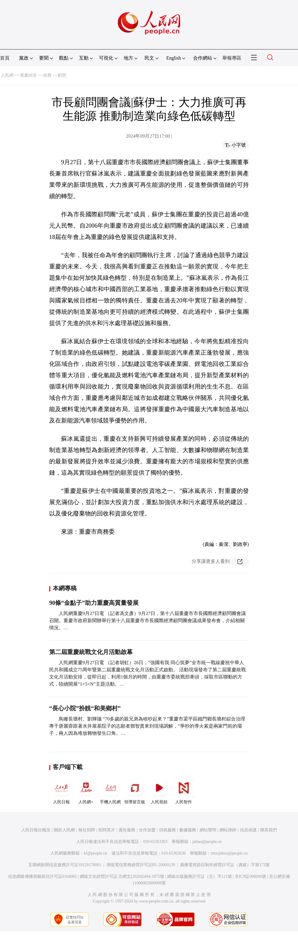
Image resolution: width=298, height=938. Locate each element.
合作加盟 (147, 830)
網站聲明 (208, 830)
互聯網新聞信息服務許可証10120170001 (64, 865)
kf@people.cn (95, 853)
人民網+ (85, 790)
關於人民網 (64, 830)
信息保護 (248, 830)
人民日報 (61, 790)
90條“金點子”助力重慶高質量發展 (94, 603)
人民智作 (183, 790)
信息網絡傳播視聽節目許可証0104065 (42, 876)
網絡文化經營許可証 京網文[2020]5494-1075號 (122, 876)
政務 (47, 75)
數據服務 (187, 830)
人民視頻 (159, 790)
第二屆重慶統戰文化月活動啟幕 (91, 652)
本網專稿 (65, 588)
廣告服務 (127, 830)
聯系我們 (268, 830)
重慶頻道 (28, 75)
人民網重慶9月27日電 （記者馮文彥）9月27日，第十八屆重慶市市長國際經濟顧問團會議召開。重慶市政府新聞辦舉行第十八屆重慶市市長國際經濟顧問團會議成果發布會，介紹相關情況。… (147, 620)
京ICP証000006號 (250, 876)
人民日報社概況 (35, 830)
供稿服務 (167, 830)
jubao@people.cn (207, 841)
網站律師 (228, 830)
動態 (62, 75)
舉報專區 (231, 57)
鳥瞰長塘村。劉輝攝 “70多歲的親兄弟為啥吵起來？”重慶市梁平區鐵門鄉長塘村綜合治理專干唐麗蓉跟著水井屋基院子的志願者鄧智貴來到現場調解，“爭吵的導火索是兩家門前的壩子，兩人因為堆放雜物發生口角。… (147, 726)
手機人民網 (110, 790)
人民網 (7, 75)
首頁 (5, 57)
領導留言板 (134, 790)
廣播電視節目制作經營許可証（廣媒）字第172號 (225, 865)
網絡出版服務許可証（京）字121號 (199, 876)
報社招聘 (86, 830)
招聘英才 (106, 830)
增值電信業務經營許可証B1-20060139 (140, 865)
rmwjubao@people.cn (229, 853)
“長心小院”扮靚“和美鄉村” (85, 708)
